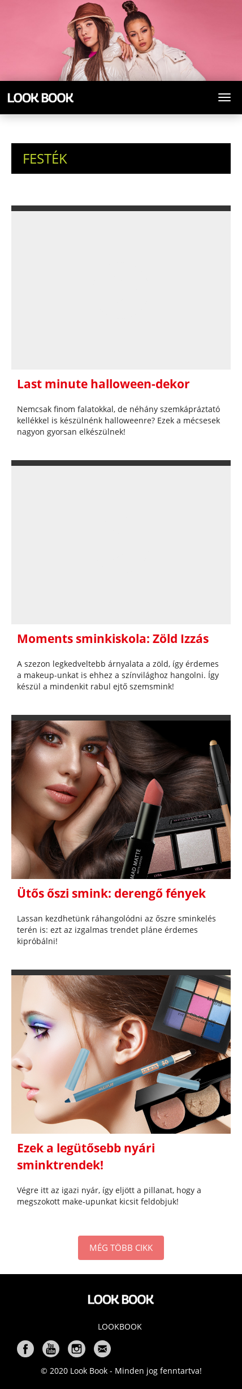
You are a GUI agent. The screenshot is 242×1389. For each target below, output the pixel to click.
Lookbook (120, 1326)
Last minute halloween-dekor (103, 384)
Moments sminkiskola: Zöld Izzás (113, 638)
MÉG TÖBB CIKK (121, 1247)
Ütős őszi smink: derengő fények (111, 893)
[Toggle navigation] (224, 97)
